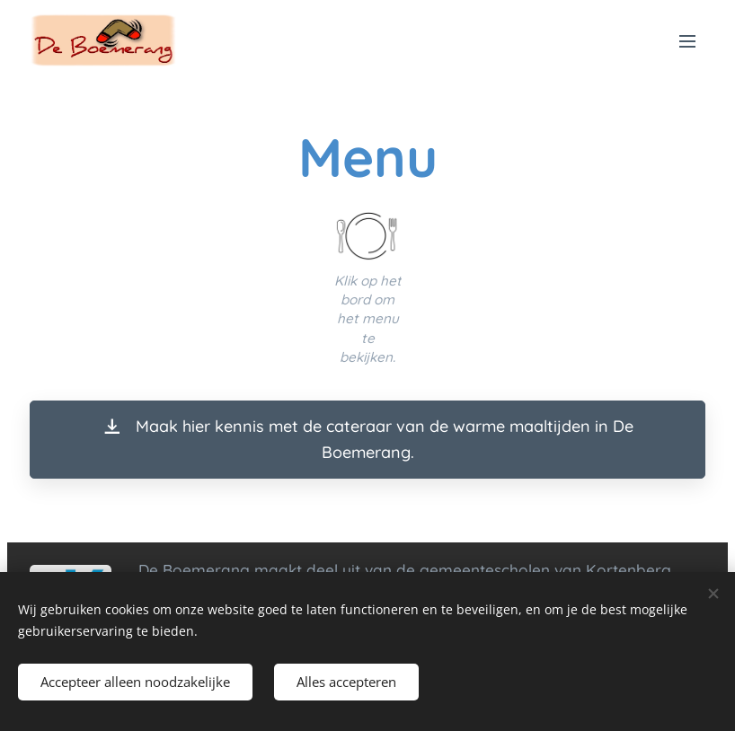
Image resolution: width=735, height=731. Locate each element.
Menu (687, 41)
